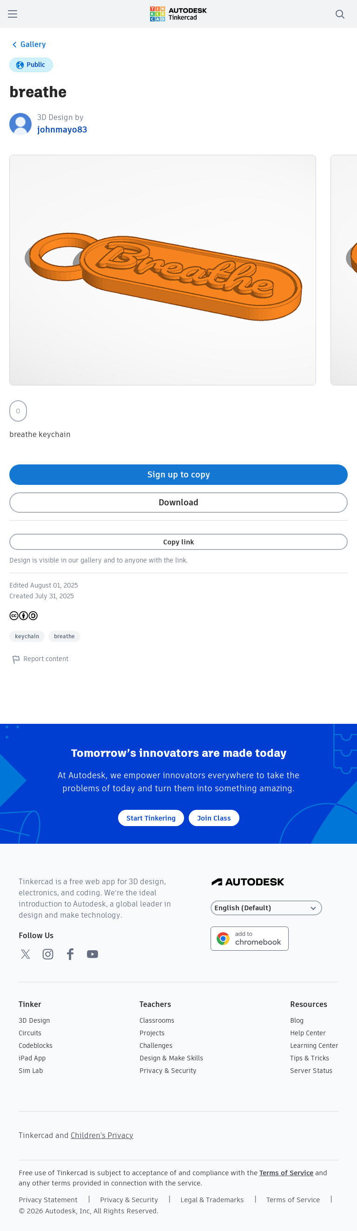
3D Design (34, 1020)
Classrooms (156, 1020)
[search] (340, 14)
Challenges (155, 1045)
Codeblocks (36, 1045)
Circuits (30, 1033)
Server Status (311, 1070)
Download (178, 502)
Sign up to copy (178, 474)
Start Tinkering (151, 818)
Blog (297, 1020)
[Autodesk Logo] (248, 882)
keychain (27, 636)
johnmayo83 (62, 129)
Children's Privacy (102, 1135)
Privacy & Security (168, 1070)
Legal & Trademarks (212, 1200)
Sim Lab (31, 1070)
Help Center (308, 1033)
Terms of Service (286, 1173)
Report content (38, 659)
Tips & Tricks (309, 1058)
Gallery (27, 44)
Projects (152, 1033)
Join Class (214, 818)
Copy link (178, 542)
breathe (64, 636)
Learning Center (314, 1045)
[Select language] (266, 908)
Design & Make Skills (171, 1058)
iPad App (32, 1058)
